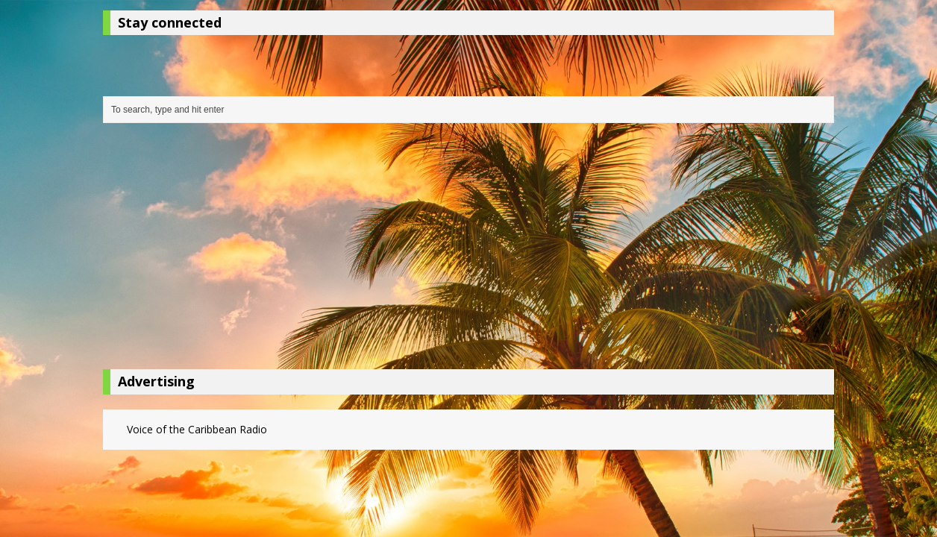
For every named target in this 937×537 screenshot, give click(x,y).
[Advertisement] (468, 249)
